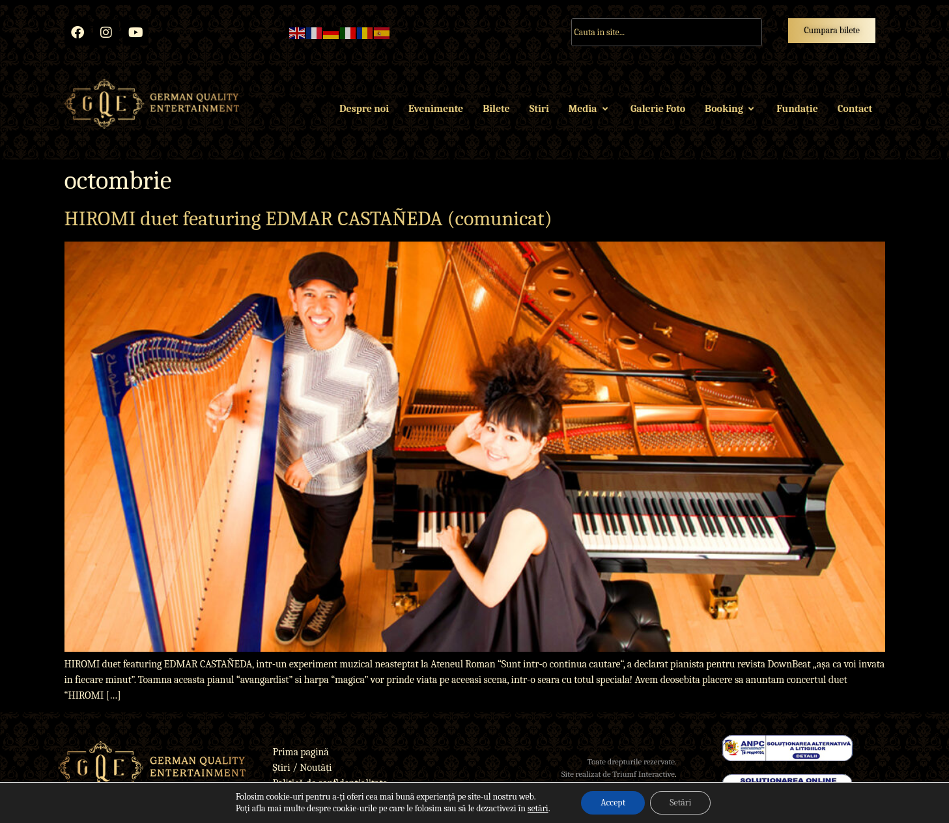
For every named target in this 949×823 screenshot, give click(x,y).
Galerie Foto (657, 109)
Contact (855, 109)
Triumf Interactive (643, 774)
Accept (613, 802)
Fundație (796, 109)
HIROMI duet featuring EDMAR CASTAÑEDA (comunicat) (308, 218)
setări (538, 808)
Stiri (539, 109)
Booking (731, 109)
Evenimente (435, 109)
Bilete (496, 109)
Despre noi (364, 109)
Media (590, 109)
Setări (680, 802)
